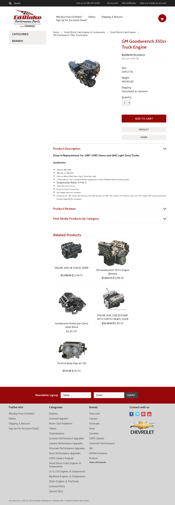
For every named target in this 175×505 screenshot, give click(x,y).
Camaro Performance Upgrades (66, 443)
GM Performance (98, 453)
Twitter (137, 414)
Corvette (94, 433)
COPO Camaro (96, 438)
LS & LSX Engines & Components (67, 471)
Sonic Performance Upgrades (64, 453)
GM (91, 448)
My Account (112, 3)
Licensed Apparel (58, 418)
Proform (93, 458)
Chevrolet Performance (102, 443)
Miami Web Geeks (81, 500)
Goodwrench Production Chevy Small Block (71, 325)
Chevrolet (94, 413)
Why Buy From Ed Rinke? (69, 16)
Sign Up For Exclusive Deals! (71, 20)
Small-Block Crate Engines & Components (84, 32)
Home (56, 32)
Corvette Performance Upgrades (66, 438)
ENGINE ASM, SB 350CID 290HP (72, 267)
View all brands (97, 462)
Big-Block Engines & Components (67, 476)
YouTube (149, 414)
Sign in (143, 3)
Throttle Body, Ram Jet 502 (71, 363)
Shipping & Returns (112, 16)
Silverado (94, 423)
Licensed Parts (57, 486)
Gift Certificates (129, 3)
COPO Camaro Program (61, 458)
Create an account (157, 3)
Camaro (93, 418)
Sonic (92, 428)
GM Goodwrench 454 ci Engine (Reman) (112, 271)
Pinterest (143, 414)
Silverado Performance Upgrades (67, 448)
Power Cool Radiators (60, 423)
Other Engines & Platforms (64, 481)
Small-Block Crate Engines (123, 32)
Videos (92, 16)
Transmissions (56, 433)
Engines (53, 413)
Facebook (131, 414)
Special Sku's (56, 491)
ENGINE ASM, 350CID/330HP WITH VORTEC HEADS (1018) (112, 317)
